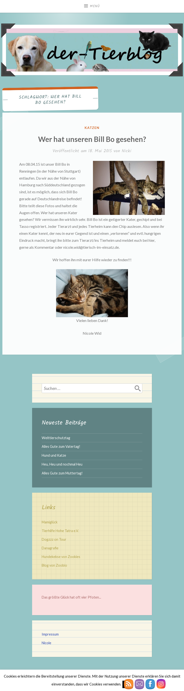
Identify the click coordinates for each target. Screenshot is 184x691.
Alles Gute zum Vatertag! (61, 446)
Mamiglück (50, 522)
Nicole (46, 643)
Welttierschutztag (56, 438)
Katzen (92, 128)
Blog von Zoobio (54, 565)
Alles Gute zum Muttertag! (62, 473)
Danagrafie (50, 548)
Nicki (126, 151)
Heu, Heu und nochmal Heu (62, 464)
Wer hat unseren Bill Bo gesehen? (92, 139)
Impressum (50, 634)
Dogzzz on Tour (54, 539)
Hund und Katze (54, 455)
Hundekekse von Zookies (61, 557)
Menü (95, 6)
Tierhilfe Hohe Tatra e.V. (60, 531)
